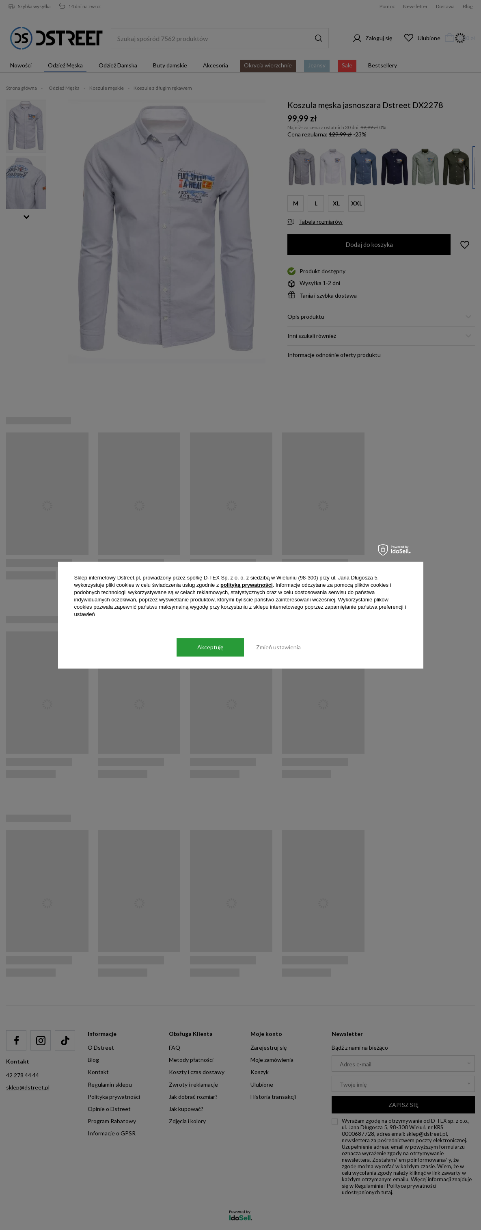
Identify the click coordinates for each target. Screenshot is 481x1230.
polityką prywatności (246, 584)
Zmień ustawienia (278, 647)
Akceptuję (210, 647)
